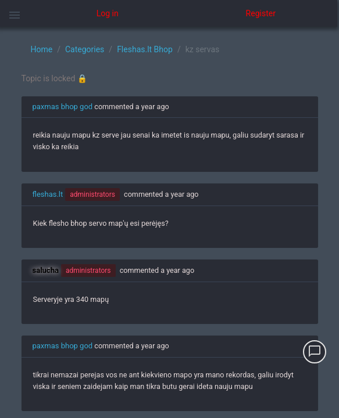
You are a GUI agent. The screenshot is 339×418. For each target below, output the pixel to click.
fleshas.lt (48, 194)
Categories (84, 49)
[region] (169, 222)
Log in (108, 13)
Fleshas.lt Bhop (145, 49)
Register (261, 13)
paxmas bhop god (63, 106)
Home (42, 49)
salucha (46, 270)
